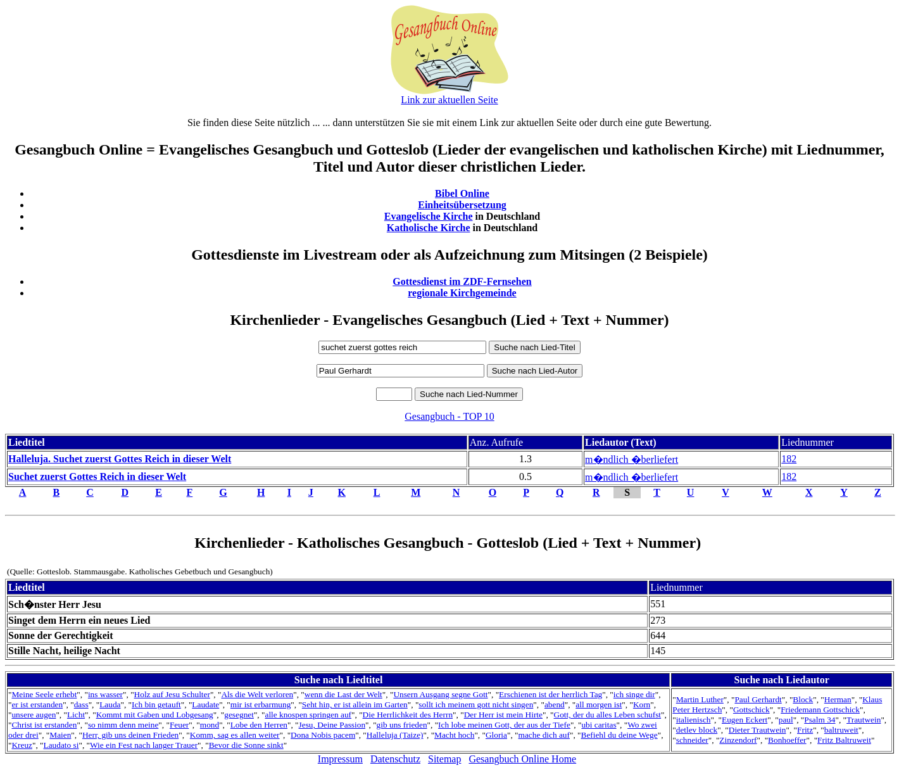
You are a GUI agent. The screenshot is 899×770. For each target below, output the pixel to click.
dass (81, 704)
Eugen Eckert (744, 719)
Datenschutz (395, 759)
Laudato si (61, 745)
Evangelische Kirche (428, 216)
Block (803, 699)
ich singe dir (634, 694)
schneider (692, 740)
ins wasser (105, 694)
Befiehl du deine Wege (619, 735)
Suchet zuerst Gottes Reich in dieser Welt (97, 476)
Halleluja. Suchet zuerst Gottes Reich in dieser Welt (119, 458)
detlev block (697, 730)
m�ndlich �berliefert (631, 459)
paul (786, 719)
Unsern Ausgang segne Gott (440, 694)
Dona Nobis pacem (323, 735)
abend (554, 704)
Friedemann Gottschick (820, 709)
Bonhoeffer (787, 740)
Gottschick (751, 709)
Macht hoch (454, 735)
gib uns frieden (402, 724)
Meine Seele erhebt (44, 694)
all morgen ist (598, 704)
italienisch (693, 719)
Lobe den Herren (258, 724)
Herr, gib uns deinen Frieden (130, 735)
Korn (641, 704)
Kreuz (21, 745)
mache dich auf (544, 735)
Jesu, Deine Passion (332, 724)
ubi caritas (598, 724)
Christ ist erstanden (44, 724)
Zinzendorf (738, 740)
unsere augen (33, 714)
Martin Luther (700, 699)
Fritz (805, 730)
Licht (76, 714)
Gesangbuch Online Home (522, 759)
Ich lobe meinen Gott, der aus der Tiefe (504, 724)
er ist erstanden (37, 704)
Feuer (179, 724)
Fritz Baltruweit (844, 740)
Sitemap (444, 759)
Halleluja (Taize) (395, 735)
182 (788, 458)
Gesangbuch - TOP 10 (449, 416)
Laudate (205, 704)
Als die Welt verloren (257, 694)
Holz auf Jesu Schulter (172, 694)
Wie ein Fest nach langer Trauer (144, 745)
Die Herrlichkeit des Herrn (408, 714)
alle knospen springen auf (308, 714)
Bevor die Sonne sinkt (246, 745)
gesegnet (239, 714)
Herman (838, 699)
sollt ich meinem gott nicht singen (475, 704)
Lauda (109, 704)
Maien (60, 735)
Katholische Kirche (428, 227)
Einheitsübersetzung (462, 204)
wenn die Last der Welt (343, 694)
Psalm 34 (819, 719)
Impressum (340, 759)
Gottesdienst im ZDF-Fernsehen (462, 281)
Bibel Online (462, 193)
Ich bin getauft (156, 704)
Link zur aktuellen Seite (449, 99)
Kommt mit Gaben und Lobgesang (154, 714)
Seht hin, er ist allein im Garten (355, 704)
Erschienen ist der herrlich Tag (550, 694)
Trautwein (863, 719)
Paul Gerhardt (757, 699)
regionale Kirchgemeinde (462, 292)
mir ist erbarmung (260, 704)
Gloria (496, 735)
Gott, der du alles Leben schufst (608, 714)
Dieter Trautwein (757, 730)
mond (209, 724)
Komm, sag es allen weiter (235, 735)
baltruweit (841, 730)
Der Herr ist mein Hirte (503, 714)
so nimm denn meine (123, 724)
